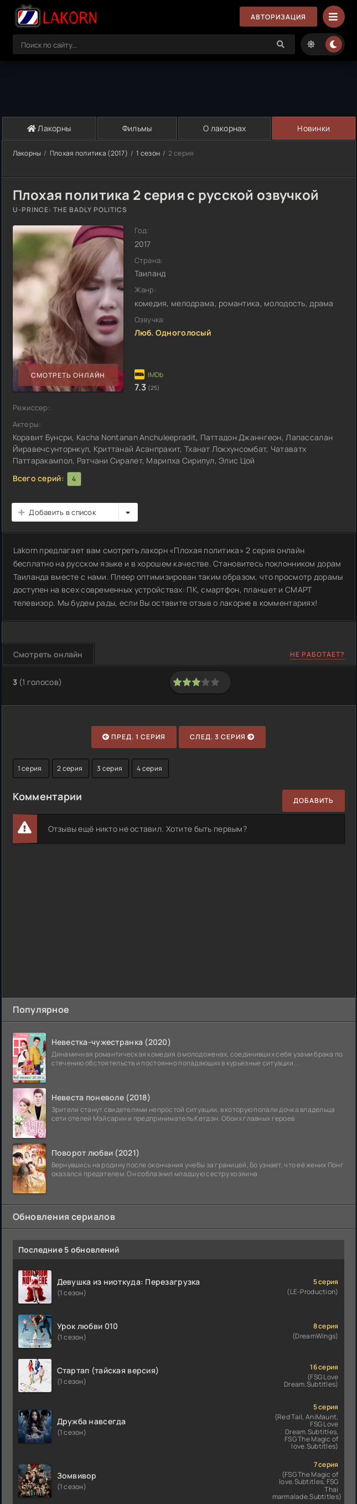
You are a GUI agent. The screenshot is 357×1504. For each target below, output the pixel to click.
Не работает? (317, 654)
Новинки (313, 128)
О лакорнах (224, 128)
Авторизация (278, 17)
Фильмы (137, 128)
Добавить (313, 800)
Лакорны (49, 128)
